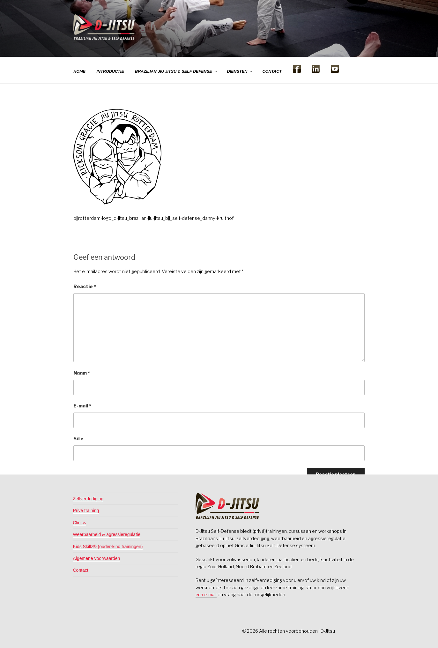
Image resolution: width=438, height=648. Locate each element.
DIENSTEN (240, 71)
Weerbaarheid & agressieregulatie (106, 534)
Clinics (79, 522)
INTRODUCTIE (110, 71)
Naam (81, 373)
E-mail (82, 406)
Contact (80, 570)
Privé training (86, 510)
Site (78, 439)
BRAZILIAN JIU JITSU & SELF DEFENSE (176, 71)
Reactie (84, 286)
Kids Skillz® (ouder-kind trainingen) (108, 546)
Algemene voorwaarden (96, 558)
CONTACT (272, 71)
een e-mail (206, 594)
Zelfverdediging (88, 498)
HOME (79, 71)
